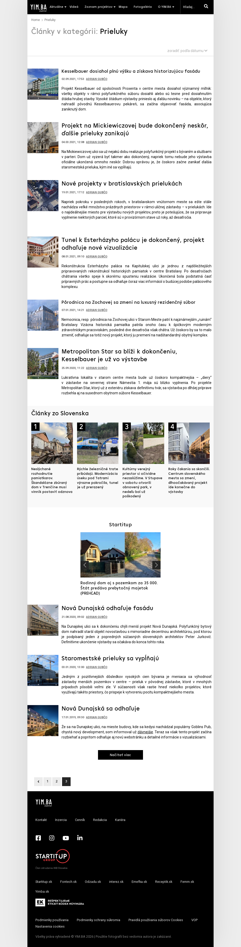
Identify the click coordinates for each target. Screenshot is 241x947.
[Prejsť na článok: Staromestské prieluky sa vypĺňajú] (42, 670)
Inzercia (61, 820)
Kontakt (41, 820)
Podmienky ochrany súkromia (98, 920)
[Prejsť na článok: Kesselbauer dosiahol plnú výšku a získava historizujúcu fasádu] (42, 84)
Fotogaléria (143, 7)
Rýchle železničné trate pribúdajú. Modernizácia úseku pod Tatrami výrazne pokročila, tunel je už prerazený (97, 478)
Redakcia (100, 820)
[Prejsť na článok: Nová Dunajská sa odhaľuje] (42, 720)
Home (35, 20)
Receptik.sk (163, 882)
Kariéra (120, 820)
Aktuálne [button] (56, 7)
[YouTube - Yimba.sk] (65, 838)
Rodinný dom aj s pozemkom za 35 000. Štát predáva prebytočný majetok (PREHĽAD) (119, 588)
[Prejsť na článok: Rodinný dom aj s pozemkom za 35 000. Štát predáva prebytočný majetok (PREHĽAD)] (120, 555)
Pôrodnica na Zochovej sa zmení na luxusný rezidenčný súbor (128, 302)
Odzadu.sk (93, 882)
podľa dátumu (193, 51)
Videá (74, 7)
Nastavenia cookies (50, 926)
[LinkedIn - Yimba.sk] (80, 838)
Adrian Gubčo (96, 79)
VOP (194, 920)
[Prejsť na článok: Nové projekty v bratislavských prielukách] (42, 195)
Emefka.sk (139, 882)
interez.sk (116, 882)
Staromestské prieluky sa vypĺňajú (110, 659)
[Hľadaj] (207, 7)
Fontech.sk (68, 882)
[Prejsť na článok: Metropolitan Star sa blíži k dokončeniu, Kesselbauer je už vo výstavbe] (42, 363)
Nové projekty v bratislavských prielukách (122, 184)
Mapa (123, 7)
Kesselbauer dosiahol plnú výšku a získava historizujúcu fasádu (131, 71)
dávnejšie (145, 732)
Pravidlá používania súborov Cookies (156, 920)
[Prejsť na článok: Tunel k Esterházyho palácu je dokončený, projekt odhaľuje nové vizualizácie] (42, 251)
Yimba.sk (42, 891)
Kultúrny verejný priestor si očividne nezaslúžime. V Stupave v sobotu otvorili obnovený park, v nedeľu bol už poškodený (142, 482)
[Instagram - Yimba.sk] (51, 838)
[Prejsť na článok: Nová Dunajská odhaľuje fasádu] (42, 620)
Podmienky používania (52, 920)
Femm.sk (187, 882)
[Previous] (38, 781)
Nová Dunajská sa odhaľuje (101, 709)
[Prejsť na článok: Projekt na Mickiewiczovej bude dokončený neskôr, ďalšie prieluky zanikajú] (42, 137)
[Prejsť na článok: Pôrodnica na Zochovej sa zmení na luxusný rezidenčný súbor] (42, 315)
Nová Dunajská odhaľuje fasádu (107, 608)
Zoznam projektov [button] (98, 7)
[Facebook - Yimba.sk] (38, 838)
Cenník (80, 820)
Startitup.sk (43, 882)
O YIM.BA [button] (164, 7)
